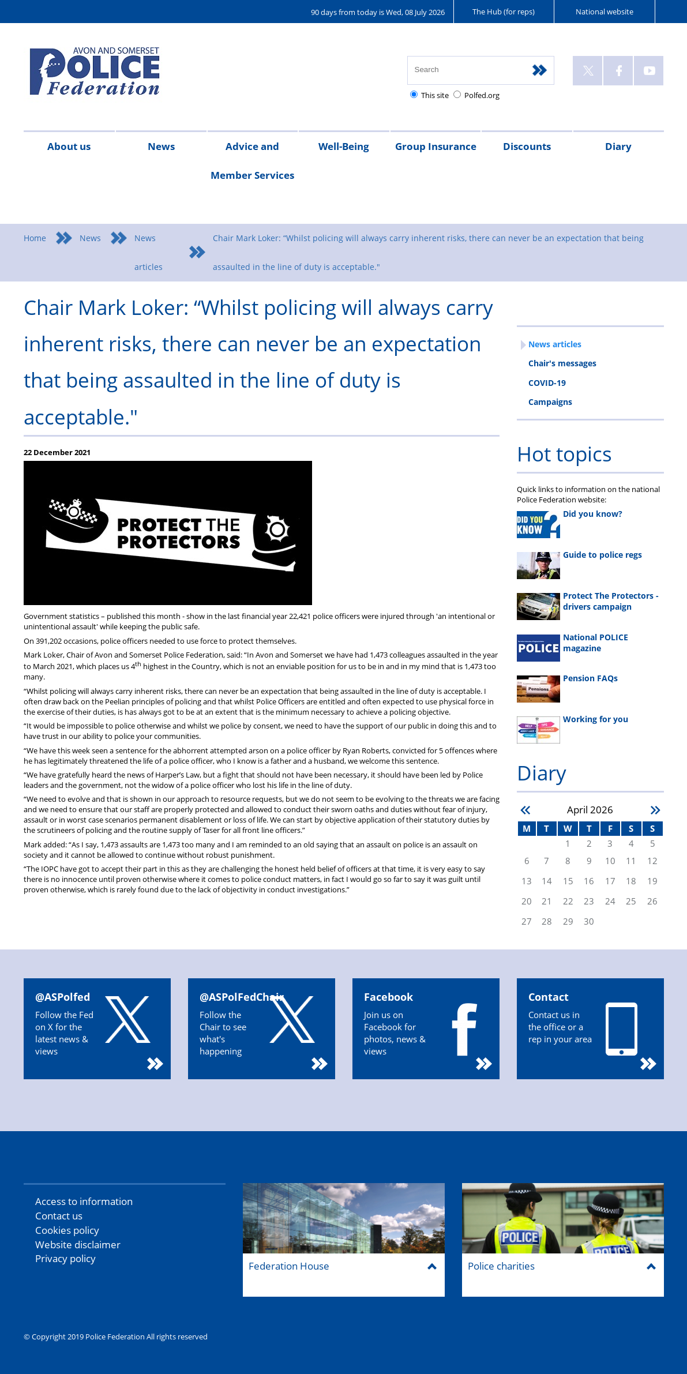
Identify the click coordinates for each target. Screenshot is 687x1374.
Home (35, 237)
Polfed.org (482, 95)
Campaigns (550, 401)
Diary (618, 146)
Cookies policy (67, 1230)
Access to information (84, 1201)
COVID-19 (547, 382)
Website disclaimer (78, 1244)
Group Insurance (435, 146)
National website (604, 11)
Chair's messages (562, 363)
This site (435, 95)
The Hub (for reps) (503, 11)
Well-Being (343, 146)
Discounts (527, 146)
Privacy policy (65, 1258)
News (161, 146)
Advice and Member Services (252, 161)
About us (69, 146)
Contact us (58, 1215)
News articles (148, 252)
